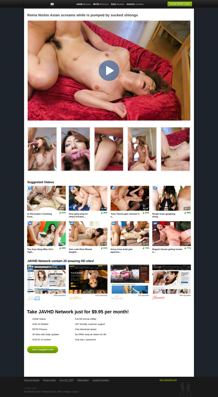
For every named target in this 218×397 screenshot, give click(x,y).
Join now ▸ (180, 4)
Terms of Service (31, 380)
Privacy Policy (49, 380)
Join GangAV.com (43, 349)
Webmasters (83, 380)
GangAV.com (35, 5)
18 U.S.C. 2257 (67, 380)
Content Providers (101, 380)
